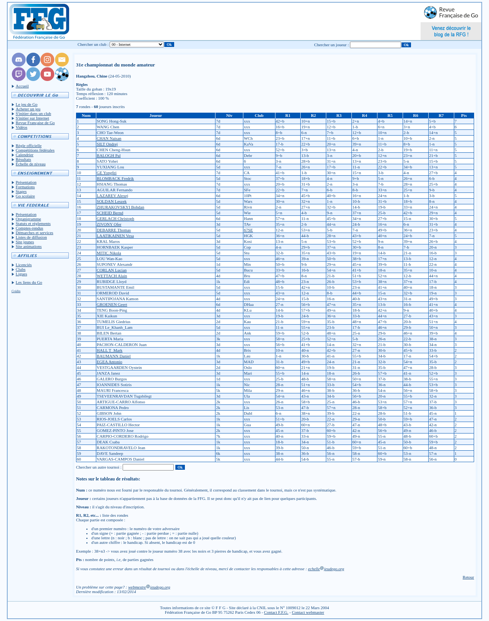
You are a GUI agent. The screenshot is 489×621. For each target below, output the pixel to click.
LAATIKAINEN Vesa (115, 235)
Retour (468, 577)
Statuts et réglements (33, 223)
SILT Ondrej (107, 144)
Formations (25, 186)
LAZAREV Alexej (112, 195)
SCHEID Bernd (110, 212)
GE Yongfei (107, 172)
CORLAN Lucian (112, 270)
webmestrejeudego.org (149, 587)
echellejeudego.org (326, 568)
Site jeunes (25, 241)
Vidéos (22, 127)
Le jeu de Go (26, 104)
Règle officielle (29, 145)
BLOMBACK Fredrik (115, 178)
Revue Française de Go (35, 122)
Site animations (29, 246)
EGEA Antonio (109, 361)
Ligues (21, 274)
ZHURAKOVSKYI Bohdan (120, 207)
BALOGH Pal (109, 155)
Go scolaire (25, 196)
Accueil (22, 86)
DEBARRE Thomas (114, 230)
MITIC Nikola (109, 253)
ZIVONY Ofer (109, 224)
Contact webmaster (308, 612)
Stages (21, 191)
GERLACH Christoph (115, 218)
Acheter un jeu (28, 109)
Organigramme (28, 219)
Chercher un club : (93, 44)
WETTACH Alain (112, 275)
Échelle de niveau (30, 164)
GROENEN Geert (112, 304)
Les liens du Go (29, 282)
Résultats (23, 159)
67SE (248, 230)
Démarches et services (34, 232)
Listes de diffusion (31, 237)
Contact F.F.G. (276, 612)
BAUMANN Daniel (114, 356)
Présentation (26, 182)
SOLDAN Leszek (112, 201)
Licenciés (24, 264)
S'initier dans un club (33, 113)
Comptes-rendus (29, 228)
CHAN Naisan (109, 138)
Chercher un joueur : (331, 44)
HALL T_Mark (110, 350)
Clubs (21, 269)
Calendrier (24, 154)
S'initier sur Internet (32, 118)
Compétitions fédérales (35, 150)
